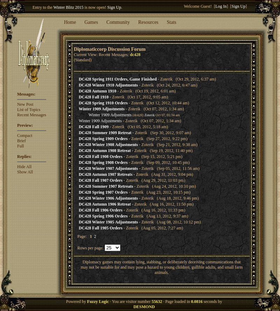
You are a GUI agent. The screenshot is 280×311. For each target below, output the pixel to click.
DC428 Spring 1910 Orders (103, 103)
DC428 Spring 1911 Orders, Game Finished (118, 79)
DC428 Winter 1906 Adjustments (108, 198)
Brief (21, 140)
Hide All (24, 166)
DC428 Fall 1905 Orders (100, 228)
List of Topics (28, 109)
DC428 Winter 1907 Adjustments (108, 168)
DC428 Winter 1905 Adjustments (108, 222)
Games (91, 22)
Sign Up (114, 7)
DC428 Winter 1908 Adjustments (108, 144)
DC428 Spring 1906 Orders (103, 216)
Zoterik (149, 115)
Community (118, 22)
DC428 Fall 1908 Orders (100, 156)
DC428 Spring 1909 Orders (103, 138)
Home (70, 22)
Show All (25, 172)
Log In (220, 6)
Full (20, 146)
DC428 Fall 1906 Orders (100, 210)
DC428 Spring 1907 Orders (103, 192)
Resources (148, 22)
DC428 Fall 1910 (93, 97)
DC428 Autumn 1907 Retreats (105, 174)
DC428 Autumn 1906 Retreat (105, 204)
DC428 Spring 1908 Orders (103, 162)
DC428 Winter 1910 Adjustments (108, 85)
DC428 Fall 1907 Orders (100, 180)
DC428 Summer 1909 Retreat (105, 132)
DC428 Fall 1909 (93, 126)
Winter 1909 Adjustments (102, 108)
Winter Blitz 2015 (68, 7)
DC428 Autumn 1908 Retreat (105, 150)
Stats (171, 22)
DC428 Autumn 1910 (97, 91)
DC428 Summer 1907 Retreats (106, 186)
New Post (25, 104)
